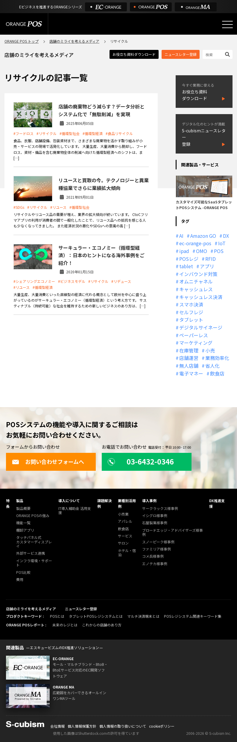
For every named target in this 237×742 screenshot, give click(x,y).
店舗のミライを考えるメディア (74, 41)
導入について (69, 500)
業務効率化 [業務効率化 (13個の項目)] (217, 357)
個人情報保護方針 (82, 726)
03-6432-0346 (141, 461)
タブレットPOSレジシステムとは (96, 616)
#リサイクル (47, 133)
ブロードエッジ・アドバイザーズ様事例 (172, 532)
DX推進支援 (217, 503)
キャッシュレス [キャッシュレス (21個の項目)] (196, 289)
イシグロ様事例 (154, 515)
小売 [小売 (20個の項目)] (210, 350)
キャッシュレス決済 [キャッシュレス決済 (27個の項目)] (200, 297)
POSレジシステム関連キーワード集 (192, 616)
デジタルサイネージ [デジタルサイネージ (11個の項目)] (200, 327)
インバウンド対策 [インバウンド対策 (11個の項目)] (198, 274)
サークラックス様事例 (160, 508)
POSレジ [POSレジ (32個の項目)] (188, 258)
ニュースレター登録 (181, 54)
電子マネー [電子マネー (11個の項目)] (191, 373)
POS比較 (23, 572)
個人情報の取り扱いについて (122, 726)
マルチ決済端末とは (143, 616)
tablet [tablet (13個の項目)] (186, 266)
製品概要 (23, 508)
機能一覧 (23, 523)
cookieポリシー (161, 726)
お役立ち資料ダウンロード (134, 54)
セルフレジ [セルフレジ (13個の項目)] (191, 312)
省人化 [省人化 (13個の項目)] (212, 365)
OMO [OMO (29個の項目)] (201, 251)
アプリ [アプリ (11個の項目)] (207, 266)
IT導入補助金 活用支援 (74, 510)
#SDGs (18, 207)
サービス (125, 536)
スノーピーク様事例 (158, 542)
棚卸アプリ (25, 530)
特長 (8, 503)
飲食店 (123, 529)
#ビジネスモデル (71, 281)
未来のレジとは (65, 624)
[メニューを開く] (227, 24)
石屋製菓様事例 (154, 523)
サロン (123, 543)
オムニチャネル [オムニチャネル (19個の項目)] (196, 281)
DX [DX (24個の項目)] (226, 235)
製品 (19, 500)
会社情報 (57, 726)
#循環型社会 (70, 133)
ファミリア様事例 (156, 549)
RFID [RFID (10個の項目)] (210, 258)
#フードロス (23, 133)
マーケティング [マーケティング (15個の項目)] (195, 342)
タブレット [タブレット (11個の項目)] (191, 319)
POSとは (57, 616)
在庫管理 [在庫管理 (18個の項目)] (188, 350)
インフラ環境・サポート (34, 563)
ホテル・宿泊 (127, 552)
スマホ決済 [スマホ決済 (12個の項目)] (191, 304)
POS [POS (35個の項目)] (219, 251)
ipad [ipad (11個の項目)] (184, 251)
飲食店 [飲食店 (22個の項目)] (217, 373)
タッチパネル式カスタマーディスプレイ (34, 541)
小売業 (123, 514)
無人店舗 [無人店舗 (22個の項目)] (188, 365)
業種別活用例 (127, 503)
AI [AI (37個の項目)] (181, 235)
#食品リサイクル (119, 133)
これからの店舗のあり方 (101, 624)
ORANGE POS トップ (21, 41)
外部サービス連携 (30, 553)
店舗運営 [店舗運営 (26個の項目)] (188, 357)
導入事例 (149, 500)
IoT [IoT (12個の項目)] (222, 243)
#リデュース (121, 281)
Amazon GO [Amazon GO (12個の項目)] (203, 235)
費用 (19, 579)
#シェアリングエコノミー (34, 281)
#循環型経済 (93, 133)
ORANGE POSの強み (32, 515)
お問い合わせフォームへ (48, 461)
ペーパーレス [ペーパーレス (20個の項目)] (193, 335)
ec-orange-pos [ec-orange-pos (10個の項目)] (195, 243)
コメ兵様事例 (153, 556)
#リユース (58, 207)
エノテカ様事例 (154, 564)
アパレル (125, 521)
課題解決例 (104, 503)
